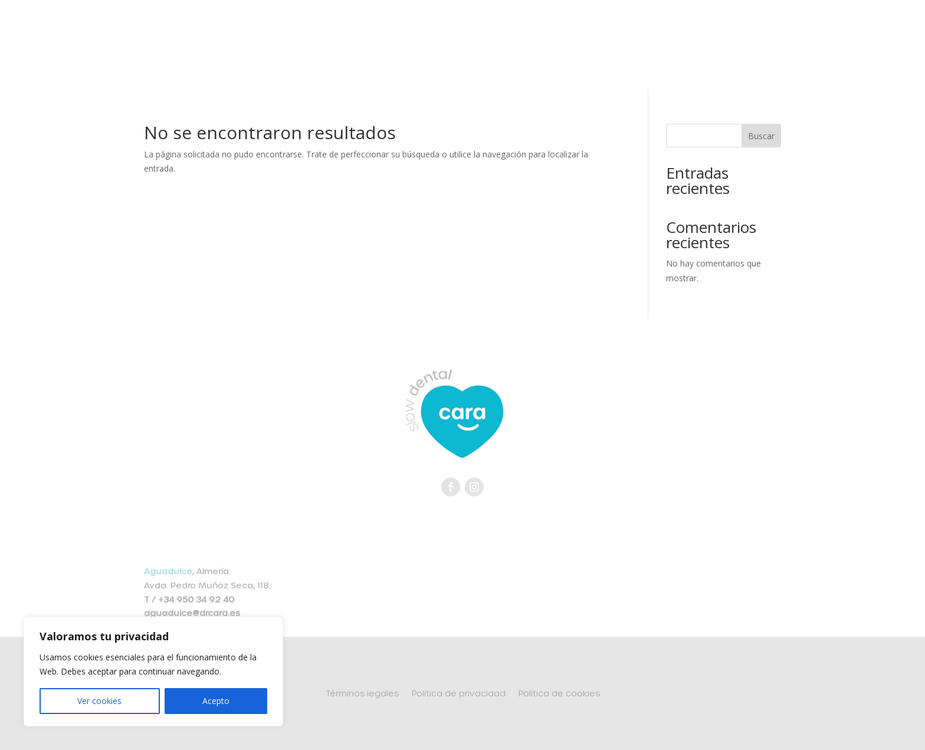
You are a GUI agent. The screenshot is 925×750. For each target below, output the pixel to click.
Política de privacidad (459, 693)
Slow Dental (342, 27)
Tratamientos (431, 27)
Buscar (761, 136)
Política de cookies (559, 693)
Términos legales (362, 693)
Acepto (215, 700)
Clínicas (509, 27)
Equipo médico (248, 27)
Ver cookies (99, 700)
